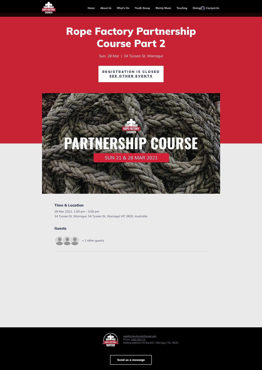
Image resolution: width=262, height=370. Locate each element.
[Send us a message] (131, 360)
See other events (131, 76)
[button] (106, 8)
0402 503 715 (138, 339)
